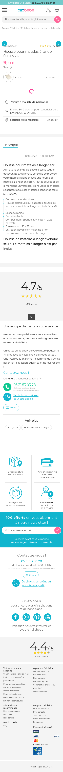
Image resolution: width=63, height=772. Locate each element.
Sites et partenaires (11, 711)
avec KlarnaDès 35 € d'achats (47, 467)
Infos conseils (39, 712)
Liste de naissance (41, 709)
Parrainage (38, 722)
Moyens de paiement (12, 694)
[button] (10, 67)
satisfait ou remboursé (15, 496)
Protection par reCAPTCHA (41, 767)
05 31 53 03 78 (47, 508)
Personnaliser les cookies (14, 684)
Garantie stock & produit (13, 697)
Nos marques (39, 678)
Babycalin (13, 427)
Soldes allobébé (40, 692)
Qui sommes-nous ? (42, 671)
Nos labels (7, 714)
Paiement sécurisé (42, 727)
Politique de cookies (12, 687)
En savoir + (53, 119)
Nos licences (8, 718)
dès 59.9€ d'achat (15, 467)
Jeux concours (39, 715)
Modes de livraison (11, 691)
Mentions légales (40, 681)
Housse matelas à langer (36, 427)
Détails (15, 56)
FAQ (5, 726)
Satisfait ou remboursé (13, 701)
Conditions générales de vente (16, 674)
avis (56, 46)
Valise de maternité (41, 719)
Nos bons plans (39, 675)
